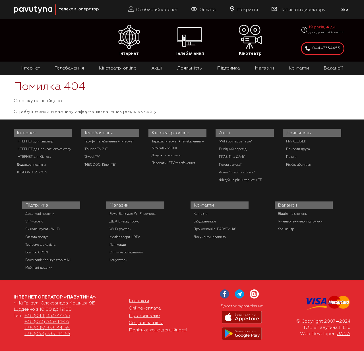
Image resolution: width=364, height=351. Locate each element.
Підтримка (228, 68)
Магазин (264, 68)
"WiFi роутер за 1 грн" (235, 141)
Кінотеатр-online (117, 68)
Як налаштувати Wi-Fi (42, 229)
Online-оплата (145, 308)
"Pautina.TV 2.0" (96, 149)
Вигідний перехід (233, 149)
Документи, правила (210, 237)
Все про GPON (36, 252)
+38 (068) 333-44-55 (47, 334)
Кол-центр (286, 229)
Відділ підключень (292, 214)
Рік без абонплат (298, 165)
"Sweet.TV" (92, 157)
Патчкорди (117, 245)
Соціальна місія (146, 322)
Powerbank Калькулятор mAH (48, 260)
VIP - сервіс (34, 221)
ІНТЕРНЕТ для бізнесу (34, 157)
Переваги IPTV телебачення (173, 163)
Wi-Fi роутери (120, 229)
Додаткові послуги (31, 165)
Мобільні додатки (38, 268)
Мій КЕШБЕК (296, 141)
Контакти (299, 68)
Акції (156, 68)
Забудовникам (205, 221)
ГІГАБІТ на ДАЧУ (232, 157)
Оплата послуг (36, 237)
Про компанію (144, 315)
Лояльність (189, 68)
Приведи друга (298, 149)
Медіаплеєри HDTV (124, 237)
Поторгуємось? (230, 165)
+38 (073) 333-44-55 (46, 321)
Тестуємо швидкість (40, 245)
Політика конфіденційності (158, 330)
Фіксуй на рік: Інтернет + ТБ (240, 180)
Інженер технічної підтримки (300, 221)
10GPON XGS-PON (32, 172)
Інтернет (129, 40)
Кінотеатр (250, 40)
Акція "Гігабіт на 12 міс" (237, 172)
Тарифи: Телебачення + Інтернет (109, 141)
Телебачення (189, 40)
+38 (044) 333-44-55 (47, 315)
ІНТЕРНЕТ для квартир (35, 141)
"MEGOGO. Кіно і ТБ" (100, 165)
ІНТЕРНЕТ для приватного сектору (44, 149)
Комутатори (118, 260)
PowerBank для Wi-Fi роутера (132, 214)
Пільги (291, 157)
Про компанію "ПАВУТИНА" (215, 229)
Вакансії (333, 68)
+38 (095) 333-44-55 (47, 328)
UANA (343, 334)
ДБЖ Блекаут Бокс (124, 221)
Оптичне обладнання (126, 252)
